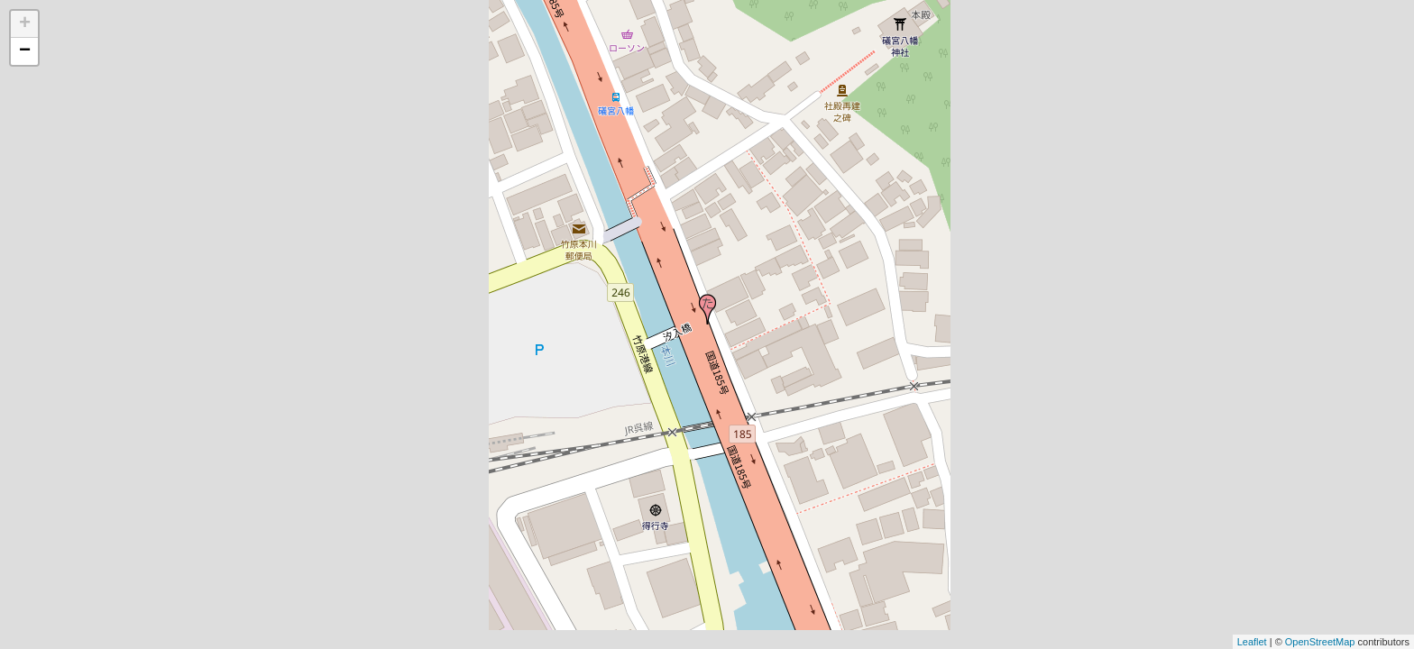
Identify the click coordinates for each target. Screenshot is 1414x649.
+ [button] (25, 24)
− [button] (25, 51)
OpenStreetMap (1320, 641)
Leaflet (1252, 641)
